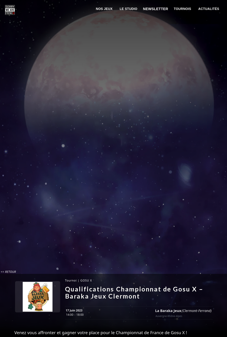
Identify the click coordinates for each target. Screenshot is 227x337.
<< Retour (8, 272)
